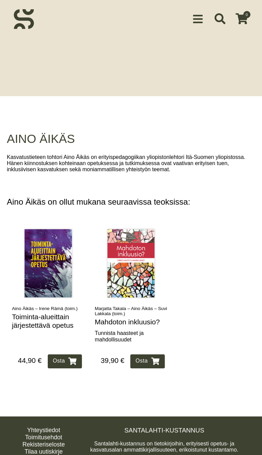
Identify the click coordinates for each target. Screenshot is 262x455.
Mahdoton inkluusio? (127, 316)
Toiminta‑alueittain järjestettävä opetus (42, 315)
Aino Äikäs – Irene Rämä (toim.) (45, 303)
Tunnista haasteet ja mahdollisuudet (119, 331)
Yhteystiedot (43, 424)
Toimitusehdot (43, 431)
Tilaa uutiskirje (44, 446)
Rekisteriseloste (44, 439)
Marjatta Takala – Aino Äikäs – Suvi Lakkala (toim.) (131, 305)
